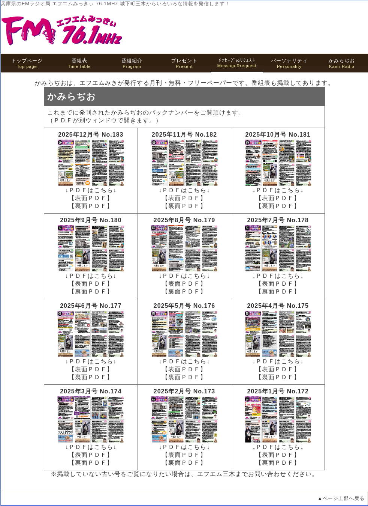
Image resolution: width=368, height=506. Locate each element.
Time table (79, 63)
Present (184, 63)
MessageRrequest (236, 62)
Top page (27, 63)
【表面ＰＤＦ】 (91, 198)
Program (131, 63)
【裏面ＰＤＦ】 (91, 206)
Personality (289, 63)
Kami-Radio (342, 63)
